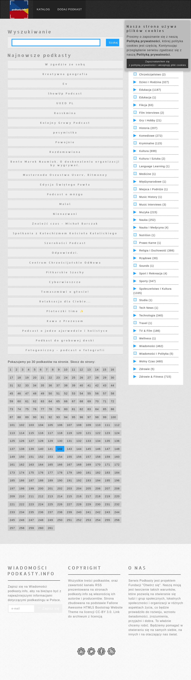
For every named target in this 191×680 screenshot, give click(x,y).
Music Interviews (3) (152, 204)
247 (31, 520)
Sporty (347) (147, 281)
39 (74, 385)
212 (40, 496)
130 (59, 440)
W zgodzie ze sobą (65, 64)
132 (79, 440)
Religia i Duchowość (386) (156, 250)
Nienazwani (65, 213)
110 (98, 425)
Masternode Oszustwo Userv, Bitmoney (65, 174)
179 (69, 472)
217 (88, 496)
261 (50, 528)
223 (31, 504)
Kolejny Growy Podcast (65, 122)
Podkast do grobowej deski (65, 340)
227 (69, 504)
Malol (65, 204)
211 (31, 496)
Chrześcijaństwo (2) (152, 74)
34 (35, 385)
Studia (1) (145, 300)
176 (40, 472)
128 (40, 440)
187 (31, 480)
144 (79, 448)
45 (11, 393)
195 (107, 480)
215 (69, 496)
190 (59, 480)
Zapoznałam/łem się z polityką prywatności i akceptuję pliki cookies (157, 63)
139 (31, 448)
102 (21, 425)
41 (89, 385)
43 (105, 385)
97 (89, 417)
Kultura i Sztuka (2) (152, 158)
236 (40, 512)
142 (59, 448)
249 (50, 520)
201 (50, 488)
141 (50, 448)
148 (117, 448)
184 (117, 472)
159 (107, 456)
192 (79, 480)
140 (40, 448)
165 (50, 464)
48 (35, 393)
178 (59, 472)
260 (40, 528)
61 (27, 401)
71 (105, 401)
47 (27, 393)
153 (50, 456)
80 (66, 409)
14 (97, 369)
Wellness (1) (147, 338)
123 (107, 433)
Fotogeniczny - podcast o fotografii (65, 350)
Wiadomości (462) (151, 346)
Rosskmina (65, 113)
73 (11, 409)
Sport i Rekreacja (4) (153, 273)
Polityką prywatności (143, 41)
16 (112, 369)
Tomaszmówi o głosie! (65, 291)
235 (31, 512)
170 (98, 464)
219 (107, 496)
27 (89, 377)
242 (98, 512)
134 (98, 440)
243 (107, 512)
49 (42, 393)
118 (59, 433)
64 (50, 401)
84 (97, 409)
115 (31, 433)
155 (69, 456)
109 (88, 425)
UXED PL (65, 103)
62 (35, 401)
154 (59, 456)
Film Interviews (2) (151, 112)
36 (50, 385)
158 (98, 456)
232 (117, 504)
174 (21, 472)
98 (97, 417)
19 (27, 377)
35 (42, 385)
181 (88, 472)
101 (12, 425)
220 (117, 496)
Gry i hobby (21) (150, 120)
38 (66, 385)
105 (50, 425)
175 (31, 472)
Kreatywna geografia (65, 74)
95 (74, 417)
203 (69, 488)
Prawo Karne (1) (150, 242)
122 (98, 433)
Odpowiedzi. (65, 252)
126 (21, 440)
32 (19, 385)
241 (88, 512)
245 (12, 520)
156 (79, 456)
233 (12, 512)
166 (59, 464)
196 (117, 480)
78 (50, 409)
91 (42, 417)
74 (19, 409)
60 (19, 401)
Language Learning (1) (154, 166)
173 (12, 472)
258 (21, 528)
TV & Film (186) (149, 330)
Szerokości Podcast (65, 243)
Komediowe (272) (150, 135)
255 (107, 520)
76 (35, 409)
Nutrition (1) (147, 235)
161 (12, 464)
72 (112, 401)
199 (31, 488)
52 (66, 393)
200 (40, 488)
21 (42, 377)
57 (105, 393)
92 (50, 417)
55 (89, 393)
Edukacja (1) (147, 97)
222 (21, 504)
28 (97, 377)
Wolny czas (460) (151, 361)
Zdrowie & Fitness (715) (155, 376)
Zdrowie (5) (146, 369)
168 (79, 464)
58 (112, 393)
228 (79, 504)
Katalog (43, 9)
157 (88, 456)
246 (21, 520)
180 (79, 472)
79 (58, 409)
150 (21, 456)
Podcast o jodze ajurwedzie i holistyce (65, 330)
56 (97, 393)
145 (88, 448)
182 (98, 472)
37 (58, 385)
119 (69, 433)
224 (40, 504)
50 (50, 393)
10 (66, 369)
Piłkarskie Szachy (65, 272)
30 (112, 377)
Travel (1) (145, 323)
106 (59, 425)
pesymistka (65, 132)
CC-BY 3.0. (104, 612)
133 (88, 440)
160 (117, 456)
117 (50, 433)
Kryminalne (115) (150, 143)
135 (107, 440)
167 (69, 464)
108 (79, 425)
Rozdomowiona (65, 151)
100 (113, 417)
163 (31, 464)
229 (88, 504)
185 (12, 480)
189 (50, 480)
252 (79, 520)
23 (58, 377)
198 (21, 488)
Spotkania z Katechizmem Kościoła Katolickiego (65, 233)
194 (98, 480)
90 (35, 417)
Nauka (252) (147, 219)
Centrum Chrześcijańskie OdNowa (65, 262)
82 (81, 409)
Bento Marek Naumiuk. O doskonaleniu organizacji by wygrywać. (65, 163)
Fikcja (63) (146, 105)
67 (74, 401)
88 (19, 417)
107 (69, 425)
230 (98, 504)
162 (21, 464)
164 (40, 464)
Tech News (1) (148, 307)
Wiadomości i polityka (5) (156, 353)
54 (81, 393)
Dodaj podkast (69, 9)
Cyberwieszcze (65, 282)
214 (59, 496)
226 (59, 504)
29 (105, 377)
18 (19, 377)
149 (12, 456)
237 (50, 512)
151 (31, 456)
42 (97, 385)
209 (12, 496)
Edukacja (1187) (150, 89)
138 (21, 448)
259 (31, 528)
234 (21, 512)
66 (66, 401)
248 (40, 520)
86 (112, 409)
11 (73, 369)
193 (88, 480)
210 (21, 496)
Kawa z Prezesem (65, 321)
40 (81, 385)
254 (98, 520)
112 (117, 425)
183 (107, 472)
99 (105, 417)
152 (40, 456)
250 (59, 520)
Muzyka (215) (148, 212)
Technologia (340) (151, 315)
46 (19, 393)
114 (21, 433)
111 (107, 425)
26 (81, 377)
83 (89, 409)
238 (59, 512)
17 (11, 377)
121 (88, 433)
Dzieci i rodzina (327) (154, 82)
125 (12, 440)
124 (117, 433)
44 (112, 385)
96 (81, 417)
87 (11, 417)
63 (42, 401)
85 (105, 409)
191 (69, 480)
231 (107, 504)
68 (81, 401)
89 (27, 417)
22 (50, 377)
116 (40, 433)
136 (117, 440)
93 (58, 417)
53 (74, 393)
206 (98, 488)
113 (12, 433)
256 (117, 520)
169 (88, 464)
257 (12, 528)
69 (89, 401)
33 (27, 385)
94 (66, 417)
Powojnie (65, 142)
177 (50, 472)
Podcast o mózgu (65, 194)
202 (59, 488)
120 (79, 433)
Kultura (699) (148, 151)
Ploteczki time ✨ (65, 311)
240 (79, 512)
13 (89, 369)
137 (12, 448)
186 (21, 480)
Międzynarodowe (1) (152, 181)
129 (50, 440)
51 (58, 393)
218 (98, 496)
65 (58, 401)
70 (97, 401)
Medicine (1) (147, 173)
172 (117, 464)
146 (98, 448)
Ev (65, 83)
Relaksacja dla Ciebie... (65, 301)
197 (12, 488)
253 (88, 520)
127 (31, 440)
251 (69, 520)
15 (105, 369)
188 (40, 480)
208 (117, 488)
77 (42, 409)
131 (69, 440)
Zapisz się (48, 608)
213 (50, 496)
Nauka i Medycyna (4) (153, 227)
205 (88, 488)
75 (27, 409)
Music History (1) (150, 196)
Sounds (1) (146, 265)
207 (107, 488)
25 (74, 377)
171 (107, 464)
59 (11, 401)
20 (35, 377)
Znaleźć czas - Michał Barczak (65, 223)
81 (74, 409)
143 (69, 448)
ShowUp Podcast (65, 93)
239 (69, 512)
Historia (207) (148, 128)
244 (117, 512)
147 (107, 448)
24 (66, 377)
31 (11, 385)
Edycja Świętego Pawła (65, 184)
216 (79, 496)
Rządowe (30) (148, 258)
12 (81, 369)
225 (50, 504)
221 (12, 504)
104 (40, 425)
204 (79, 488)
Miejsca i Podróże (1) (153, 189)
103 (31, 425)
